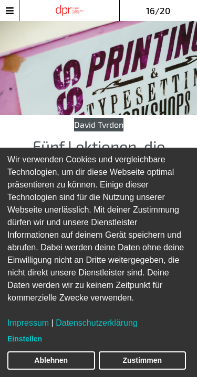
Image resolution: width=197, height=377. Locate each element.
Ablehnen (51, 360)
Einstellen (24, 339)
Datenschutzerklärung (97, 322)
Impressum (28, 322)
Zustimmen (142, 360)
